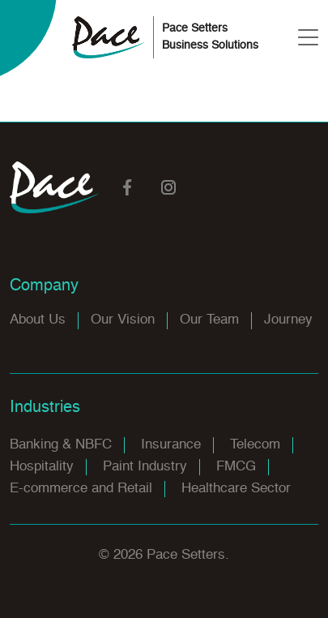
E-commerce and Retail (81, 489)
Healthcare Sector (236, 489)
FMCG (236, 467)
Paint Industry (145, 467)
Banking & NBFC (61, 445)
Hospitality (42, 467)
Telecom (255, 445)
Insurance (171, 445)
